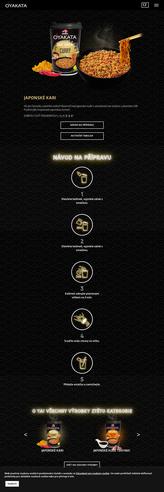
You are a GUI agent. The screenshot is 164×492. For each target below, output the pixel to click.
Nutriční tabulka (82, 136)
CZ (145, 5)
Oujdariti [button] (12, 484)
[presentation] (26, 435)
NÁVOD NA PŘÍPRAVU (82, 125)
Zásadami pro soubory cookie (92, 473)
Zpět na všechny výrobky (82, 465)
